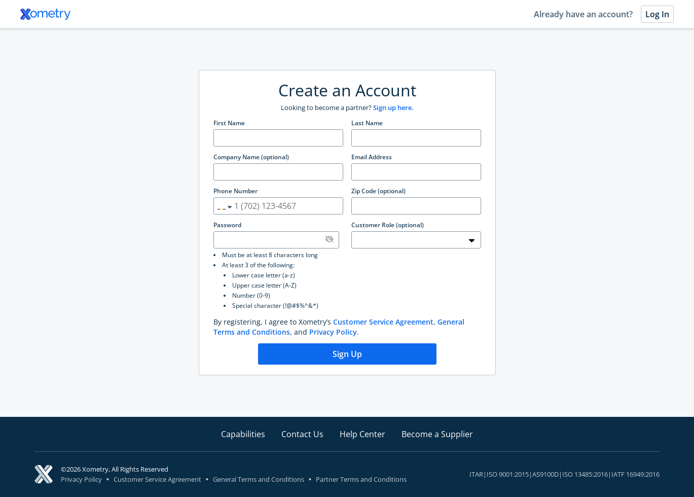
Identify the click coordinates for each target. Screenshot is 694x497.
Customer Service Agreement (383, 322)
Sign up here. (393, 107)
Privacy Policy (333, 332)
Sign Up (347, 354)
